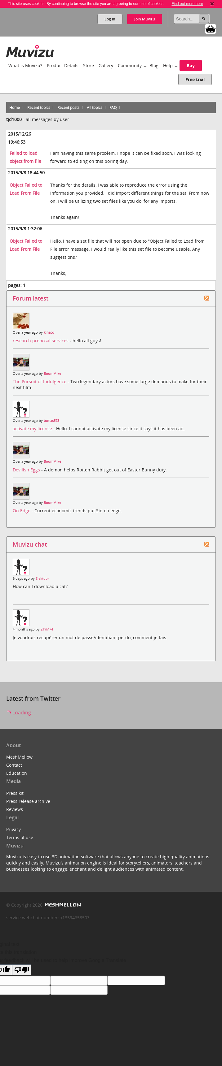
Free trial (195, 79)
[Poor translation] (21, 969)
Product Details (62, 65)
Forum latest (30, 298)
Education (16, 773)
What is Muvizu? (25, 65)
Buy (191, 65)
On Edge (22, 511)
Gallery (106, 65)
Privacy (13, 829)
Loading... (20, 712)
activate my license (33, 428)
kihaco (49, 332)
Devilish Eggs (27, 470)
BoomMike (52, 373)
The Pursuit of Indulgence (40, 381)
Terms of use (19, 837)
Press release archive (28, 801)
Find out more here (187, 4)
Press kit (15, 793)
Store (88, 65)
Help (168, 65)
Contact (14, 765)
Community (130, 65)
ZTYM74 (47, 629)
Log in (109, 19)
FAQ (113, 107)
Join (144, 19)
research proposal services (41, 341)
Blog (153, 65)
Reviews (14, 809)
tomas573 (51, 420)
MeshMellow (19, 757)
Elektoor (42, 578)
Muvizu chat (30, 544)
